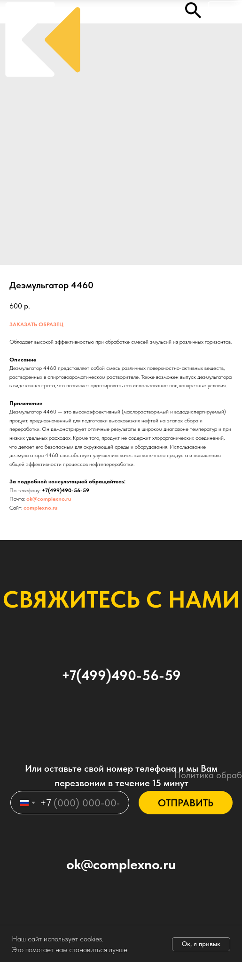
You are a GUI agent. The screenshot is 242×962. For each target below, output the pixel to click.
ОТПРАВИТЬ (185, 803)
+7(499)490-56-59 (65, 490)
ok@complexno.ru (48, 499)
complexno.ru (40, 507)
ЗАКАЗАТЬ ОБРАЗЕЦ (36, 324)
